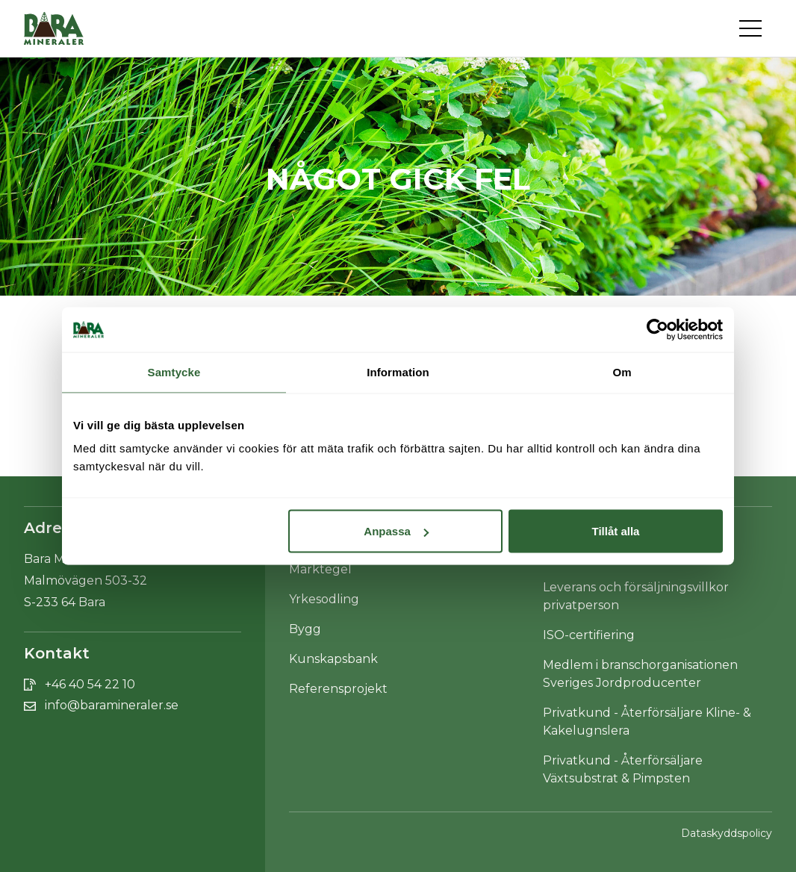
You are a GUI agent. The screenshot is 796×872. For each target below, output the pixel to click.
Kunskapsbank (333, 659)
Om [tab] (621, 372)
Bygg (305, 629)
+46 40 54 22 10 (90, 684)
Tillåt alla (615, 531)
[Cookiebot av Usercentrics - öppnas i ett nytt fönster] (657, 330)
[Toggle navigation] (755, 28)
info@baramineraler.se (111, 705)
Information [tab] (398, 372)
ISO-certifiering (589, 635)
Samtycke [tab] (174, 372)
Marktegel (320, 569)
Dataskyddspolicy (726, 833)
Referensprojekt (338, 689)
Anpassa (396, 531)
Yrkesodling (324, 599)
